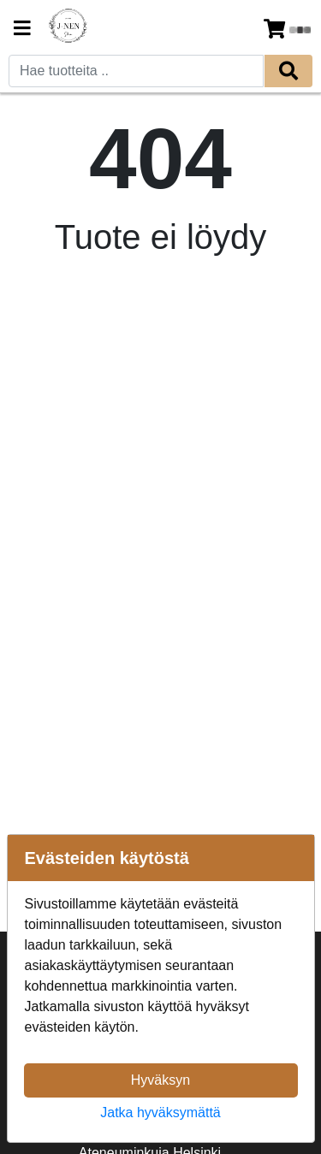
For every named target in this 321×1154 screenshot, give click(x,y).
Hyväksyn (160, 1080)
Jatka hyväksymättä (160, 1112)
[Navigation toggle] (22, 30)
